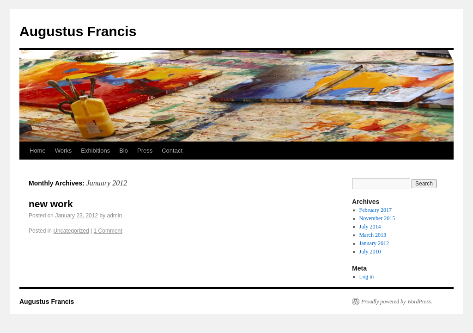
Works (63, 150)
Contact (172, 150)
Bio (123, 150)
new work (51, 203)
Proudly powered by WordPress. (396, 301)
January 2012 (374, 243)
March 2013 (372, 235)
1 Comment (108, 231)
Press (144, 150)
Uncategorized (71, 231)
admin (114, 215)
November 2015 (377, 218)
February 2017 (375, 210)
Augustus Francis (77, 31)
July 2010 (370, 251)
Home (38, 150)
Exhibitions (95, 150)
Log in (366, 276)
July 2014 (370, 226)
